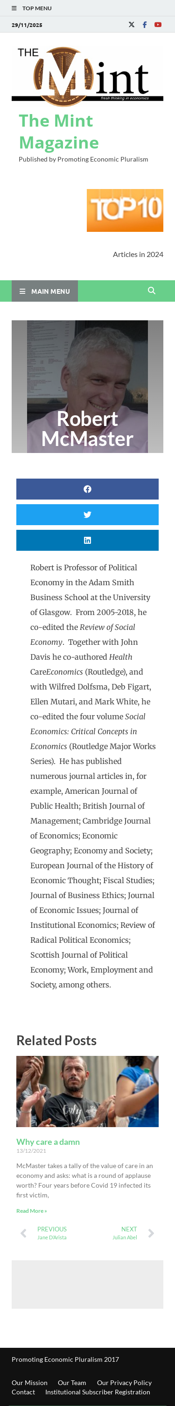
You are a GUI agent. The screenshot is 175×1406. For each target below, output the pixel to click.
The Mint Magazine (59, 131)
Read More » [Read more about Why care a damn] (31, 1210)
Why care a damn (48, 1141)
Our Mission (30, 1382)
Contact (23, 1392)
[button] (87, 489)
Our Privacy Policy (124, 1382)
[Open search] (152, 291)
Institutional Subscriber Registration (97, 1392)
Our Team (72, 1382)
